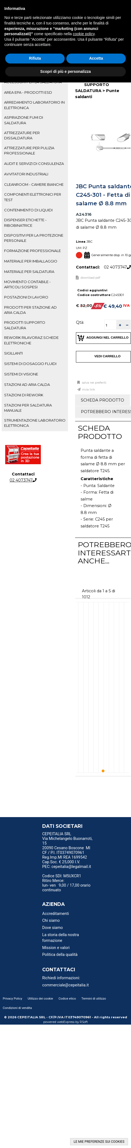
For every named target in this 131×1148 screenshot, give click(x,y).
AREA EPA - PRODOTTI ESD (28, 92)
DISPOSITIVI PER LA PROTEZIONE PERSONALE (33, 238)
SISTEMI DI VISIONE (21, 374)
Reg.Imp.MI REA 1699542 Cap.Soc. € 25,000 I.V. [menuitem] (64, 859)
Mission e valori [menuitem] (56, 947)
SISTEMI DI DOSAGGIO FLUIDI (30, 363)
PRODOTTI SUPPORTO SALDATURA (24, 325)
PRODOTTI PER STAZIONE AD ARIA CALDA (30, 310)
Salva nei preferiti (93, 382)
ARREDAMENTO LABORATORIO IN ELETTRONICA (34, 105)
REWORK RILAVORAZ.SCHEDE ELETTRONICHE (31, 340)
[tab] (34, 92)
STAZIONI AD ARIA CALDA (27, 384)
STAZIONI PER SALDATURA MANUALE (28, 408)
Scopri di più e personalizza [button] (65, 71)
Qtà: (80, 322)
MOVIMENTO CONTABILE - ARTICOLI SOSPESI (27, 284)
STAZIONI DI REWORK (23, 395)
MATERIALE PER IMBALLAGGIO (30, 261)
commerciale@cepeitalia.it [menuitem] (65, 985)
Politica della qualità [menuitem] (60, 954)
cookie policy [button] (84, 34)
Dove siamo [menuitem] (52, 927)
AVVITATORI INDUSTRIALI (26, 174)
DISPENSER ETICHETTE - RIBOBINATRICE (25, 222)
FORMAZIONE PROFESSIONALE (32, 250)
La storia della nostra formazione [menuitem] (60, 938)
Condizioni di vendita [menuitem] (17, 1008)
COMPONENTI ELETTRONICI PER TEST (32, 197)
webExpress (66, 1022)
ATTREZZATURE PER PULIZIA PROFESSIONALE (29, 150)
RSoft (84, 1022)
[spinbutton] (110, 325)
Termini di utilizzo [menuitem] (93, 998)
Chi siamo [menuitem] (51, 920)
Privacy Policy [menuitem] (12, 998)
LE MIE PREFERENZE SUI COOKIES (99, 1142)
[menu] (68, 835)
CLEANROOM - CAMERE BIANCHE (34, 184)
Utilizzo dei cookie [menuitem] (40, 998)
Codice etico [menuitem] (67, 998)
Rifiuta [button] (35, 58)
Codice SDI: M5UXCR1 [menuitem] (61, 876)
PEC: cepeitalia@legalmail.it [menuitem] (66, 868)
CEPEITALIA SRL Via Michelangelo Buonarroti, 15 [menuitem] (67, 839)
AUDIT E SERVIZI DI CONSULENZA (34, 163)
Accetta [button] (96, 58)
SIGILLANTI (13, 353)
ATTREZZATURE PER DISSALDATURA (22, 135)
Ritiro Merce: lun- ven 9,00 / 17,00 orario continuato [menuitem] (66, 885)
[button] (119, 325)
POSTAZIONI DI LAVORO (26, 297)
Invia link (88, 389)
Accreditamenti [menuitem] (55, 913)
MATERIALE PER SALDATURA (29, 271)
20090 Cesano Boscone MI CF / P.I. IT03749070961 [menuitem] (66, 850)
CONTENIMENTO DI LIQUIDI (28, 210)
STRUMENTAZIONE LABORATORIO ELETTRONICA (35, 423)
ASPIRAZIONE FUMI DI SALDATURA (23, 120)
